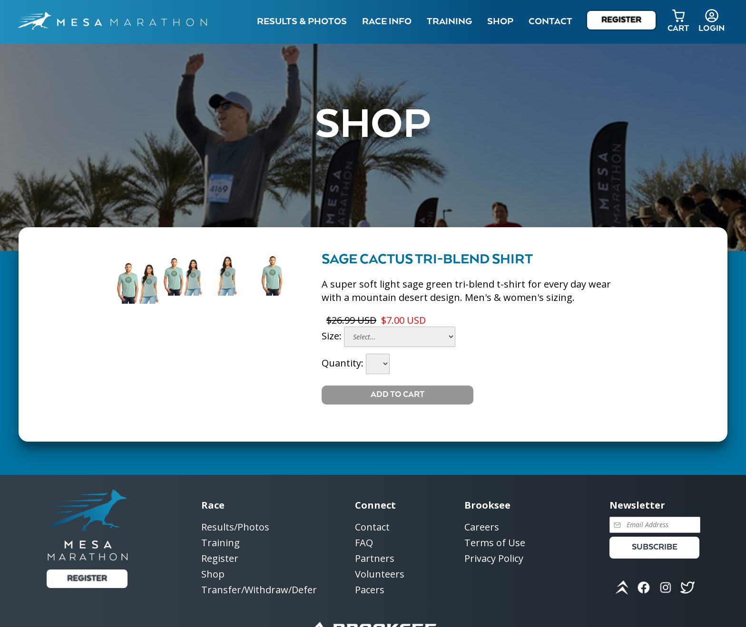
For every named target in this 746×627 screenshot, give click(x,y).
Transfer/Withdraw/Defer (259, 589)
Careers (481, 527)
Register (621, 20)
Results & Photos (302, 22)
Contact (372, 527)
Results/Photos (235, 527)
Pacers (369, 589)
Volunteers (379, 574)
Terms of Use (494, 543)
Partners (374, 559)
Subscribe (654, 547)
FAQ (364, 543)
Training (220, 543)
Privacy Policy (493, 558)
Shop (500, 22)
